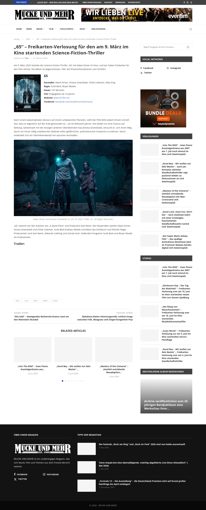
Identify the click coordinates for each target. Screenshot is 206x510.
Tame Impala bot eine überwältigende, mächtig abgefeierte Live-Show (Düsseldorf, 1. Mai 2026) (143, 464)
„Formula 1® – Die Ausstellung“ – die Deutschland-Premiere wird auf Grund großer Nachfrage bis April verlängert (142, 483)
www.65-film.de (62, 97)
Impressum (120, 2)
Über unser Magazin (91, 2)
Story (55, 301)
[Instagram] (187, 2)
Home (19, 29)
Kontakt (108, 2)
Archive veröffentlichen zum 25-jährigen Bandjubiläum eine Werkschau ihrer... (166, 404)
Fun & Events (66, 29)
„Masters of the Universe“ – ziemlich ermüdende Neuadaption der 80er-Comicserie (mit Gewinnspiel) (176, 196)
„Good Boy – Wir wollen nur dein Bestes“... (58, 2)
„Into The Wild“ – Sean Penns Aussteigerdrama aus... (32, 368)
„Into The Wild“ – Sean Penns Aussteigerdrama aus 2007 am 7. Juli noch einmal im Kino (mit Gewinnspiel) (177, 150)
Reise (82, 29)
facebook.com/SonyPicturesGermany (74, 101)
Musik (39, 29)
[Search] (190, 29)
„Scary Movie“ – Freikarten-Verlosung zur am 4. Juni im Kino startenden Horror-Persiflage (176, 335)
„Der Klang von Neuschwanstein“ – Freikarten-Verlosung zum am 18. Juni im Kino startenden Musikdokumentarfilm (175, 314)
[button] (31, 2)
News (29, 29)
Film (51, 29)
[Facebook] (184, 2)
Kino (36, 301)
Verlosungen (98, 29)
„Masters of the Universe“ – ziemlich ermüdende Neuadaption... (114, 369)
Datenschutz (134, 2)
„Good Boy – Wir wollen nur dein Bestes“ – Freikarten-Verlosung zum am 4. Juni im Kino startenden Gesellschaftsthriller (177, 355)
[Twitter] (191, 2)
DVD (17, 301)
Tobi (26, 58)
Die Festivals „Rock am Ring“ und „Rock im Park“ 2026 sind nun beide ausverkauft (142, 444)
